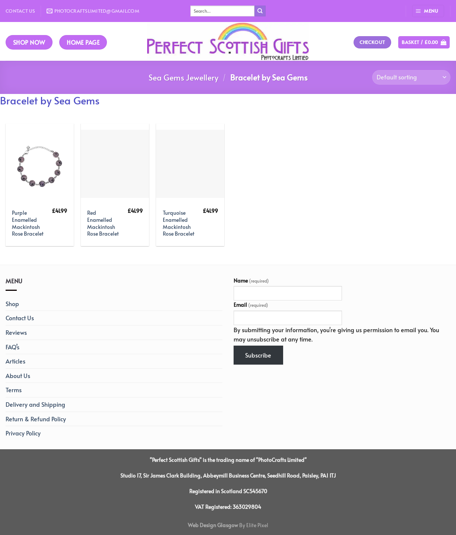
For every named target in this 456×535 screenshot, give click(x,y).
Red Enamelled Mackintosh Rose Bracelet (103, 223)
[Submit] (260, 11)
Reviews (16, 332)
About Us (18, 375)
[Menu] (428, 11)
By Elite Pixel (253, 525)
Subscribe (258, 355)
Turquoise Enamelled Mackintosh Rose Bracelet (178, 223)
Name (251, 280)
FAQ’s (12, 347)
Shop (12, 303)
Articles (15, 361)
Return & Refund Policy (36, 419)
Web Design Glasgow (213, 525)
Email (251, 304)
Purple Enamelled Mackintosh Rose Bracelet (28, 223)
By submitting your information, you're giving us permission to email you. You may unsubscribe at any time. (336, 334)
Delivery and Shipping (35, 404)
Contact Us (20, 10)
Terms (14, 389)
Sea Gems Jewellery (183, 77)
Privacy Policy (23, 433)
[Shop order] (411, 77)
